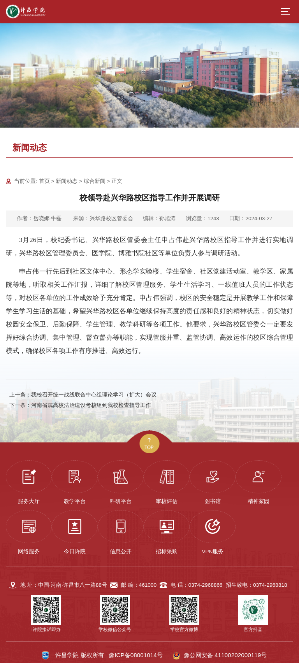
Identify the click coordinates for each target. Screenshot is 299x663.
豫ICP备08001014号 (136, 655)
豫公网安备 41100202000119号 (219, 655)
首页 (44, 181)
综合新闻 (95, 181)
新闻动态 (66, 181)
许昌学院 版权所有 (79, 655)
